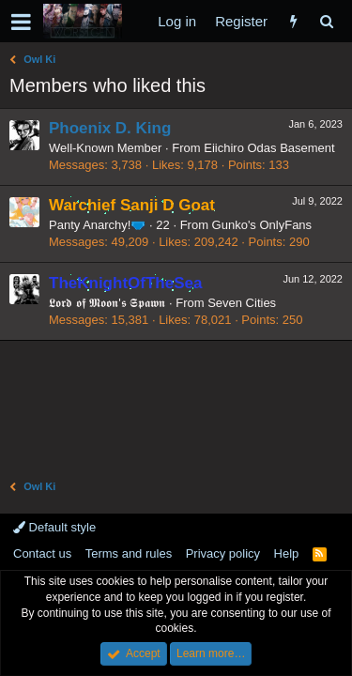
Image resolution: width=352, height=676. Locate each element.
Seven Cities (241, 303)
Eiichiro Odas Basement (269, 148)
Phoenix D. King (110, 128)
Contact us (42, 553)
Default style (54, 527)
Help (286, 553)
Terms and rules (128, 553)
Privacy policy (223, 553)
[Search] (326, 21)
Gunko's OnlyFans (262, 225)
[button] (21, 21)
